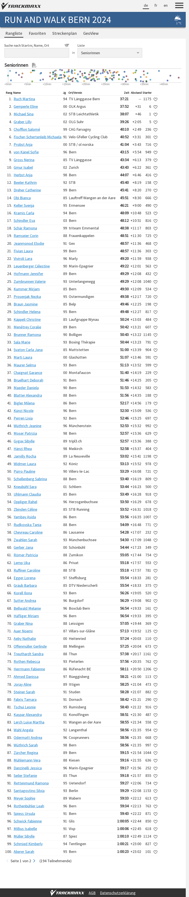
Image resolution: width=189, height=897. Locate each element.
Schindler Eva (24, 220)
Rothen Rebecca (27, 661)
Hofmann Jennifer (28, 273)
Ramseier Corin (26, 235)
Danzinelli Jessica (28, 767)
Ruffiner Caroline (27, 570)
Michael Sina (24, 113)
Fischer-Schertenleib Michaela (37, 136)
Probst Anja (23, 144)
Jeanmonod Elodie (29, 243)
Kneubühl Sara (25, 486)
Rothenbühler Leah (29, 805)
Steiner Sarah (24, 691)
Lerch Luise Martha (29, 722)
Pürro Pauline (24, 471)
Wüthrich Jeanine (27, 425)
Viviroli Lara (23, 258)
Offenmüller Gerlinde (30, 646)
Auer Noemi (23, 630)
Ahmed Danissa (26, 676)
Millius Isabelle (25, 828)
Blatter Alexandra (28, 395)
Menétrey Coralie (27, 326)
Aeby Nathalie (25, 638)
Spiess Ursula (24, 813)
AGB (92, 892)
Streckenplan (64, 33)
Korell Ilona (23, 592)
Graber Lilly (23, 121)
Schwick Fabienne (28, 821)
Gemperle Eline (26, 106)
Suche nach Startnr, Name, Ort (36, 45)
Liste (81, 45)
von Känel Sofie (26, 152)
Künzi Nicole (24, 410)
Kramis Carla (24, 212)
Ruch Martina (24, 98)
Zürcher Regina (26, 752)
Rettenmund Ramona (31, 783)
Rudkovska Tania (27, 524)
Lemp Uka (22, 562)
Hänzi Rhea (23, 448)
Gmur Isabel (23, 167)
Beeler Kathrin (25, 182)
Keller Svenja (24, 205)
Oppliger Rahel (25, 501)
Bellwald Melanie (27, 608)
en (166, 5)
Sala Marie (22, 342)
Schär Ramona (25, 228)
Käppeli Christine (27, 319)
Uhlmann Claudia (27, 494)
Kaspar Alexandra (28, 714)
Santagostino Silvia (29, 790)
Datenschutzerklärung (118, 892)
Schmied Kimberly (28, 843)
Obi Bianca (22, 197)
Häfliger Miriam (26, 615)
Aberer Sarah (24, 851)
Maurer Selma (25, 365)
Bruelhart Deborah (28, 380)
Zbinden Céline (25, 509)
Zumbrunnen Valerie (30, 281)
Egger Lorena (24, 577)
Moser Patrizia (25, 433)
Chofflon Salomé (27, 129)
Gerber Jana (23, 547)
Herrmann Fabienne (29, 668)
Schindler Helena (27, 311)
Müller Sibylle (24, 836)
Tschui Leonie (25, 707)
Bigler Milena (24, 403)
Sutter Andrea (25, 600)
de (146, 5)
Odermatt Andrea (28, 737)
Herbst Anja (23, 174)
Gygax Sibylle (24, 441)
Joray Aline (22, 684)
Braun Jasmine (26, 304)
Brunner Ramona (27, 334)
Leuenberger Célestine (32, 266)
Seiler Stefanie (25, 775)
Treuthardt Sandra (28, 653)
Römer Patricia (26, 554)
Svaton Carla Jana (28, 349)
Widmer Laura (25, 463)
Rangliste (13, 33)
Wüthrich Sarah (26, 745)
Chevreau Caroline (28, 532)
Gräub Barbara (25, 585)
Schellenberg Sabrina (30, 478)
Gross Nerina (24, 159)
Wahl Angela (23, 729)
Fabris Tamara (25, 699)
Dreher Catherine (27, 190)
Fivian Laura (23, 250)
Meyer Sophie (24, 798)
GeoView (91, 33)
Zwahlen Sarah (25, 539)
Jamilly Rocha (25, 456)
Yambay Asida (25, 516)
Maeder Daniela (26, 387)
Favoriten (37, 33)
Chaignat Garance (28, 372)
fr (155, 5)
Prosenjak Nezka (27, 296)
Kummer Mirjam (27, 288)
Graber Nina (23, 623)
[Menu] (179, 6)
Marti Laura (23, 357)
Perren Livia (23, 418)
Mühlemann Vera (27, 760)
